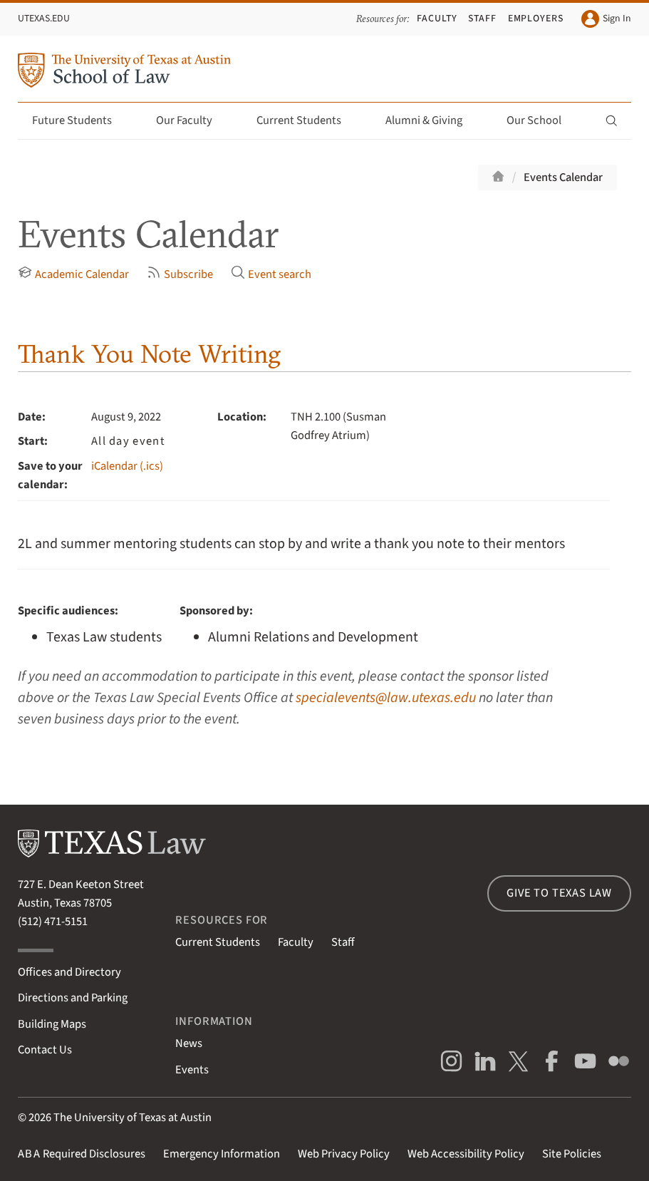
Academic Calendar (73, 274)
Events (192, 1069)
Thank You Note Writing (149, 353)
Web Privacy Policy (344, 1153)
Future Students (80, 120)
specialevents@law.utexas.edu (386, 698)
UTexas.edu (44, 18)
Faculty (437, 18)
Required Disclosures (81, 1153)
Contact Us (45, 1049)
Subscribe (180, 274)
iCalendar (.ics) (127, 466)
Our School (542, 120)
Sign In (606, 19)
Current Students (307, 120)
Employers (536, 18)
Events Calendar (563, 177)
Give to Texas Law (559, 893)
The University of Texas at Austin (132, 1117)
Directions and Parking (73, 997)
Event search (271, 274)
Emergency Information (221, 1153)
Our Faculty (192, 120)
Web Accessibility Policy (465, 1153)
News (188, 1043)
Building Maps (52, 1024)
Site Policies (571, 1153)
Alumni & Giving (432, 120)
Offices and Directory (69, 972)
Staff (482, 18)
